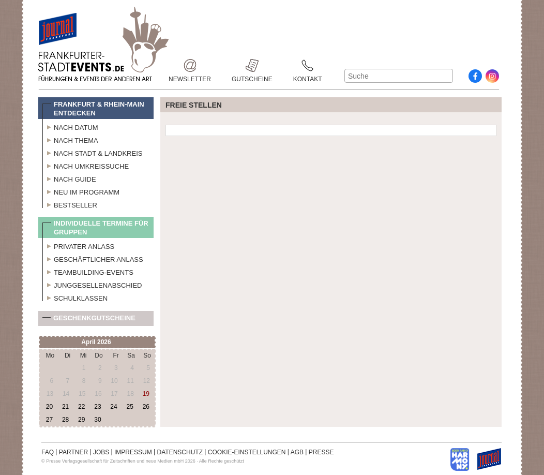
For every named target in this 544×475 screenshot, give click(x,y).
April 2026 (96, 342)
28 (65, 419)
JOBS (101, 452)
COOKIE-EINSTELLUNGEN (247, 452)
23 (97, 406)
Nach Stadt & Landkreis (92, 152)
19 (146, 393)
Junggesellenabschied (92, 284)
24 (113, 406)
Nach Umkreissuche (85, 165)
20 (49, 406)
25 (129, 406)
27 (49, 419)
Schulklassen (75, 297)
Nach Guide (69, 178)
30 (97, 419)
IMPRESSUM (133, 452)
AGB (297, 452)
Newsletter (190, 65)
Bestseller (69, 204)
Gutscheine (252, 65)
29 (81, 419)
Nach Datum (70, 126)
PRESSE (321, 452)
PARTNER (73, 452)
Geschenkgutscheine (88, 320)
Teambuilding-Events (87, 271)
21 (65, 406)
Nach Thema (70, 139)
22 (81, 406)
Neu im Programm (80, 191)
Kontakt (307, 65)
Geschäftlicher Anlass (92, 258)
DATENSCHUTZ (180, 452)
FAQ (47, 452)
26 (146, 406)
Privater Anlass (78, 245)
